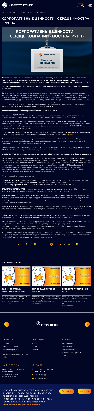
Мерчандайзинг (68, 350)
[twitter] (18, 244)
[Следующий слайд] (87, 324)
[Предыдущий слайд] (6, 324)
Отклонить (66, 391)
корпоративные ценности (33, 78)
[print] (43, 244)
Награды (35, 350)
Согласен (84, 391)
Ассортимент (67, 347)
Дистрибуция (67, 343)
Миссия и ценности (10, 347)
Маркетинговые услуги (71, 353)
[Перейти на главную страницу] (17, 5)
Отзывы (35, 347)
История (5, 343)
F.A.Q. (64, 356)
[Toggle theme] (80, 5)
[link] (51, 244)
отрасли (70, 134)
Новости (35, 343)
